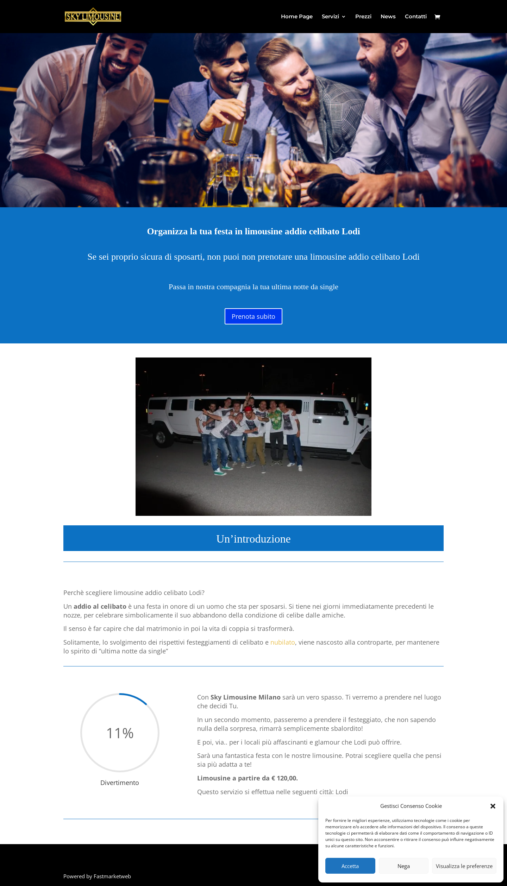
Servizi (330, 17)
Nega (404, 865)
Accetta (350, 865)
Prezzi (363, 17)
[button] (492, 806)
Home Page (297, 17)
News (388, 17)
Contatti (416, 17)
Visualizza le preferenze (464, 865)
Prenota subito (253, 316)
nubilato (282, 642)
